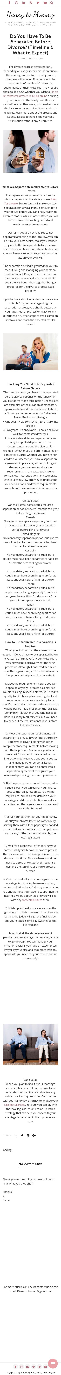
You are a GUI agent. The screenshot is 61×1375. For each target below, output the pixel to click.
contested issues (32, 900)
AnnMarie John (48, 1372)
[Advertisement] (30, 1332)
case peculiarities (14, 1105)
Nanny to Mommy (30, 14)
